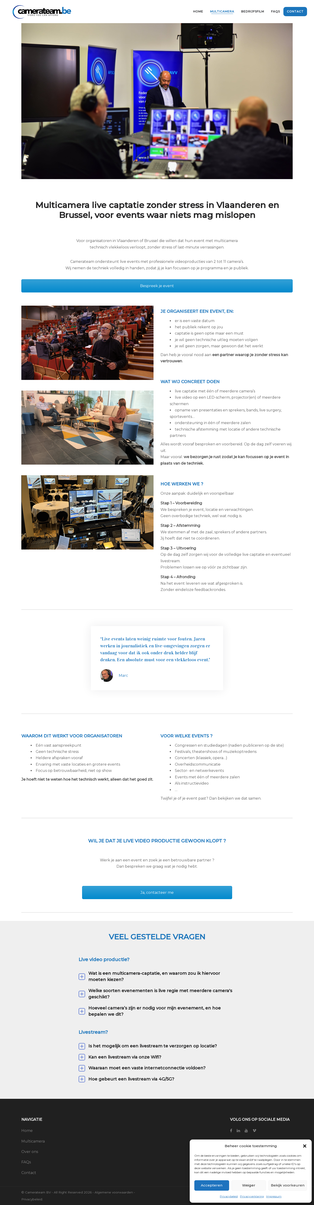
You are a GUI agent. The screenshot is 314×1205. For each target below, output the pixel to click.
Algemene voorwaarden (114, 1192)
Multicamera (33, 1141)
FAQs (26, 1162)
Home (27, 1130)
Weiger (248, 1185)
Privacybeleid (229, 1196)
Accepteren (211, 1185)
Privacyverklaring (252, 1196)
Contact (28, 1173)
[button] (304, 1146)
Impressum (274, 1196)
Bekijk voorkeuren (287, 1185)
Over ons (29, 1151)
